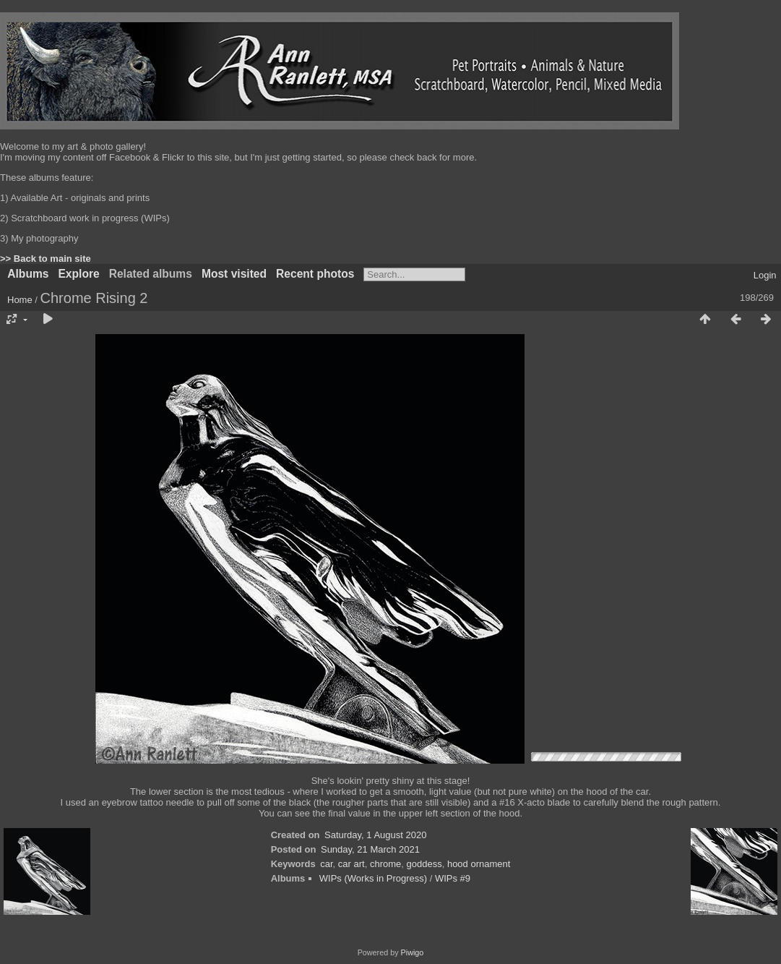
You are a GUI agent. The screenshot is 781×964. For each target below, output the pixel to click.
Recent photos (315, 274)
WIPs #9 (452, 878)
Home (20, 299)
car (326, 863)
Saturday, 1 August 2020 (375, 834)
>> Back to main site (45, 258)
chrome (385, 863)
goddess (424, 863)
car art (351, 863)
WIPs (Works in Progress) (373, 878)
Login (765, 275)
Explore (78, 274)
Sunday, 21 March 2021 (370, 849)
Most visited (234, 274)
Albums (27, 274)
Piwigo (412, 952)
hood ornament (478, 863)
